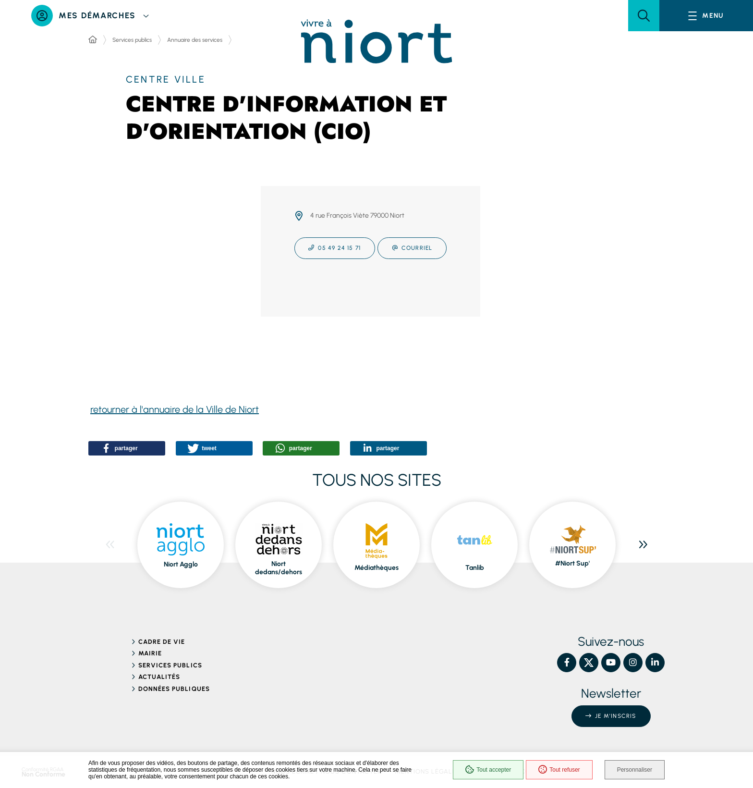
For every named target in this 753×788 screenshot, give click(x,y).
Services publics (132, 40)
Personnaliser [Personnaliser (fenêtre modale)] (634, 769)
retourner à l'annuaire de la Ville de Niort (174, 409)
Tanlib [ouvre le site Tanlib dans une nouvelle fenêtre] (474, 568)
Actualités (159, 676)
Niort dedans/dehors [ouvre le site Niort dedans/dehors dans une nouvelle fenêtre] (278, 568)
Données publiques (174, 688)
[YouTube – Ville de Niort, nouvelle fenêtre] (610, 662)
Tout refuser (559, 769)
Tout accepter (488, 769)
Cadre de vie (161, 641)
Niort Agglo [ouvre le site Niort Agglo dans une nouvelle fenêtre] (181, 564)
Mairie (150, 653)
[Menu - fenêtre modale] (706, 15)
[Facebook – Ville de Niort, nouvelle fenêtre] (566, 662)
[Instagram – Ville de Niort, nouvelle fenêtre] (633, 662)
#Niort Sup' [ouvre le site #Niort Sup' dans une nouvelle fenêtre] (572, 563)
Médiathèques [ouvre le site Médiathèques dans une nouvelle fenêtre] (376, 568)
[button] (643, 15)
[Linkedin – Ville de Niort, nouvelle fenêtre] (655, 662)
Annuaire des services (194, 40)
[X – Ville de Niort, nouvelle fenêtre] (588, 662)
